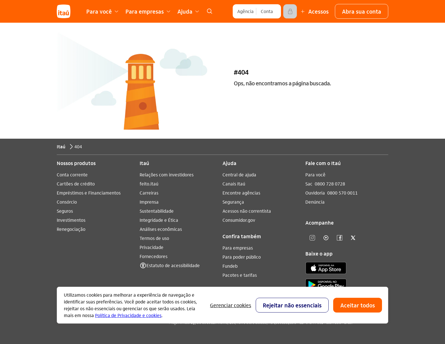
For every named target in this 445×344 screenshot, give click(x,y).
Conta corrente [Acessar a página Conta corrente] (72, 175)
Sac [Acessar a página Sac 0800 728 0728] (308, 184)
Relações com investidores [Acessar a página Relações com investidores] (167, 175)
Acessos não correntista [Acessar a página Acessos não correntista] (246, 211)
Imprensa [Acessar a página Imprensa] (149, 202)
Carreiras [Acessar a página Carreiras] (149, 193)
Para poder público (241, 257)
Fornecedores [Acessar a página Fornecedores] (153, 256)
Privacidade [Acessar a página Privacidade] (151, 247)
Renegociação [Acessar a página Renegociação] (71, 229)
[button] (361, 11)
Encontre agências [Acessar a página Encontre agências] (241, 193)
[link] (209, 11)
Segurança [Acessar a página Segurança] (233, 202)
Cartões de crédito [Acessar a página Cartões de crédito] (76, 184)
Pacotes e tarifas (239, 275)
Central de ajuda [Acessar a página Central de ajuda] (239, 175)
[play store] (326, 286)
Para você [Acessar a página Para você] (315, 175)
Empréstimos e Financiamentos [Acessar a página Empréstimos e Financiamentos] (89, 193)
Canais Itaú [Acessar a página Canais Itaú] (233, 184)
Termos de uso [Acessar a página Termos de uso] (154, 238)
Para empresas (237, 248)
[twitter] (353, 238)
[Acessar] (290, 11)
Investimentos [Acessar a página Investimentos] (71, 220)
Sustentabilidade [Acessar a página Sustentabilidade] (157, 211)
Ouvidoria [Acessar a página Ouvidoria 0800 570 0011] (315, 193)
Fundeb (230, 266)
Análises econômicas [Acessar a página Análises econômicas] (161, 229)
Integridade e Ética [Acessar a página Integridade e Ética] (159, 220)
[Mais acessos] (314, 11)
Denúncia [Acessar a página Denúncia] (315, 202)
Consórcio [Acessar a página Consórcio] (67, 202)
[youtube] (326, 238)
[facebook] (339, 238)
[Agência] (245, 11)
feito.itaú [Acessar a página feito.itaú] (149, 184)
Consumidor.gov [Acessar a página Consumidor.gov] (238, 220)
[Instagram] (312, 238)
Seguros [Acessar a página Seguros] (65, 211)
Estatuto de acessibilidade (173, 265)
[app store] (326, 269)
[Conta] (266, 11)
